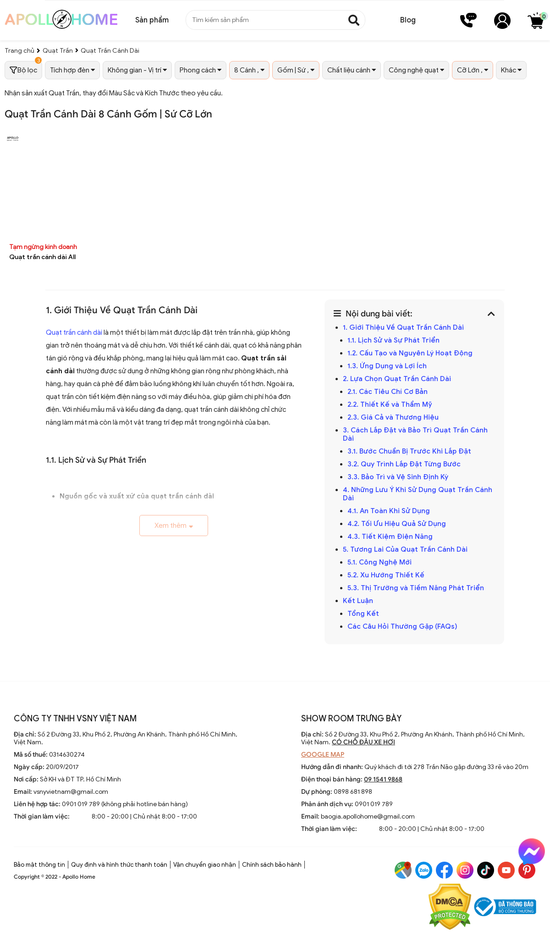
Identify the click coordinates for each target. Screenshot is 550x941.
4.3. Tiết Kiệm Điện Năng (390, 536)
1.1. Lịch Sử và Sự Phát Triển (393, 340)
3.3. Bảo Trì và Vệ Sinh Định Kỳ (397, 477)
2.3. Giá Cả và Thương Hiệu (393, 417)
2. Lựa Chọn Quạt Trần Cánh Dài (397, 379)
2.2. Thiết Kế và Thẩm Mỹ (389, 404)
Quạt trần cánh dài (74, 332)
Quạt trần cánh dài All (42, 257)
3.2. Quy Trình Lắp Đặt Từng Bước (404, 464)
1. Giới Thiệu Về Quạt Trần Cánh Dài (403, 327)
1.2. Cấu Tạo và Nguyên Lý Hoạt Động (410, 353)
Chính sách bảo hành (272, 865)
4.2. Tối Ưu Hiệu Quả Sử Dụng (396, 524)
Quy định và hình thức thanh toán (119, 865)
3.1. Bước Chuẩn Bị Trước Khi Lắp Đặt (409, 451)
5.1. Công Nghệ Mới (379, 562)
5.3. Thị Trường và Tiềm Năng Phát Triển (415, 588)
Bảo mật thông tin (39, 865)
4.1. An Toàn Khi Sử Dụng (388, 511)
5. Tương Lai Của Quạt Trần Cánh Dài (405, 549)
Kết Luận (358, 601)
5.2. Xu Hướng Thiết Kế (385, 575)
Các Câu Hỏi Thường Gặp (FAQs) (402, 626)
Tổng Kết (363, 613)
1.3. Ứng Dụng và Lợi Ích (387, 366)
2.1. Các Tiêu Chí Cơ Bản (387, 391)
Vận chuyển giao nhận (204, 865)
